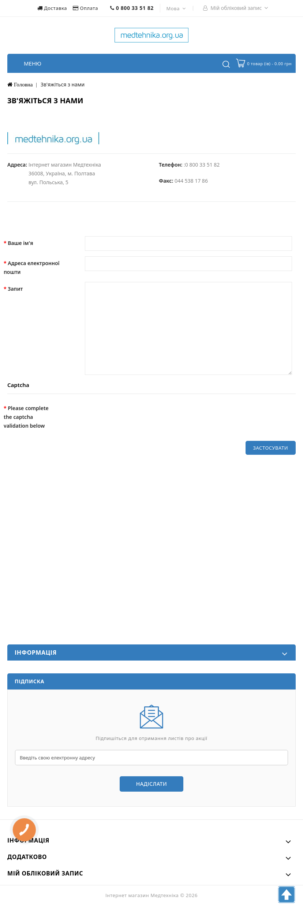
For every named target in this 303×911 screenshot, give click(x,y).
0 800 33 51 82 (132, 7)
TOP (286, 894)
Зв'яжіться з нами (63, 84)
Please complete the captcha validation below (26, 417)
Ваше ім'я (20, 242)
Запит (15, 288)
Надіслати (151, 783)
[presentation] (116, 415)
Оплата (86, 8)
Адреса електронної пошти (31, 267)
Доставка (52, 8)
